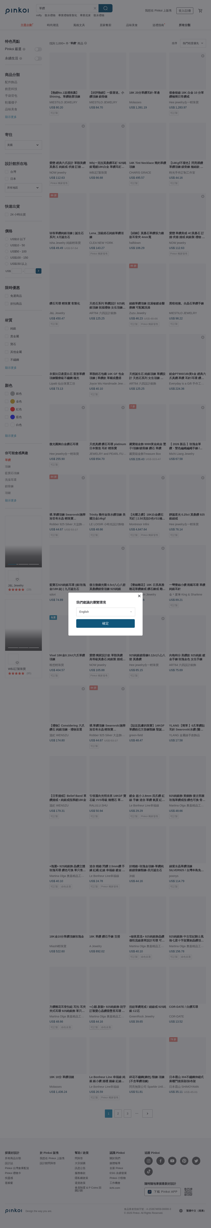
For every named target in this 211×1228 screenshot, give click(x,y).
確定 (105, 623)
